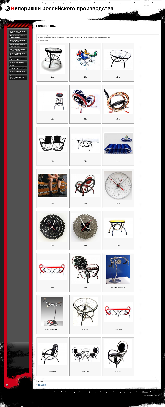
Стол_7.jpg (85, 329)
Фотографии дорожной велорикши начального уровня (17, 64)
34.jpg (118, 161)
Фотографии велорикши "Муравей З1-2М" (17, 36)
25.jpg (118, 77)
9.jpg (85, 287)
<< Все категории (43, 40)
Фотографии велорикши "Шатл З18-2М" (17, 40)
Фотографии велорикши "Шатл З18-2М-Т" (17, 45)
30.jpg (85, 161)
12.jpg (85, 77)
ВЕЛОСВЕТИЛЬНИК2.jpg (118, 287)
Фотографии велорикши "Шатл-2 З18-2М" (17, 49)
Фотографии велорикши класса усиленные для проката (17, 77)
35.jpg (52, 203)
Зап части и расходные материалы (120, 3)
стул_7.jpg (118, 371)
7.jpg (118, 245)
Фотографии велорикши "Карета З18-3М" (17, 58)
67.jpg (52, 245)
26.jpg (52, 119)
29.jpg (52, 161)
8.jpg (52, 287)
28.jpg (118, 119)
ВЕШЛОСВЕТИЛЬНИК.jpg (52, 329)
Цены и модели (86, 3)
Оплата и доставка (100, 3)
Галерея (146, 3)
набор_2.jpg (85, 371)
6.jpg (85, 203)
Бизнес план (74, 3)
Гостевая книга (156, 3)
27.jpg (85, 119)
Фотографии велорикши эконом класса (17, 72)
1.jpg (52, 77)
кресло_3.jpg (52, 371)
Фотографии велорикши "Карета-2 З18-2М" (17, 54)
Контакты (137, 3)
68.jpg (85, 245)
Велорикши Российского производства (54, 3)
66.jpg (118, 203)
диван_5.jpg (118, 329)
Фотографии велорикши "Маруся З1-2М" (17, 32)
